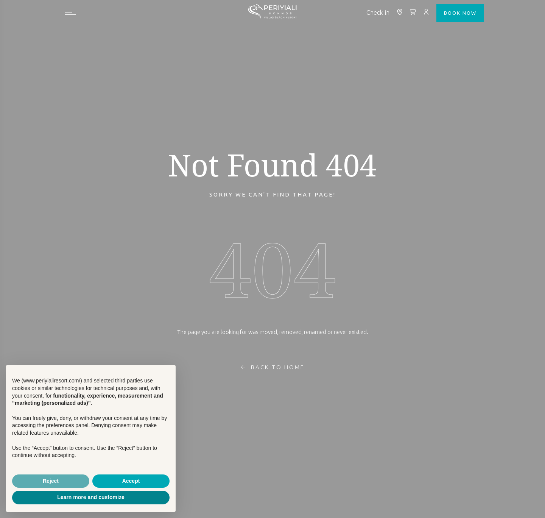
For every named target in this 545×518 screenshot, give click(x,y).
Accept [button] (131, 481)
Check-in (377, 12)
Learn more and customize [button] (90, 497)
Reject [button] (51, 481)
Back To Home (273, 367)
